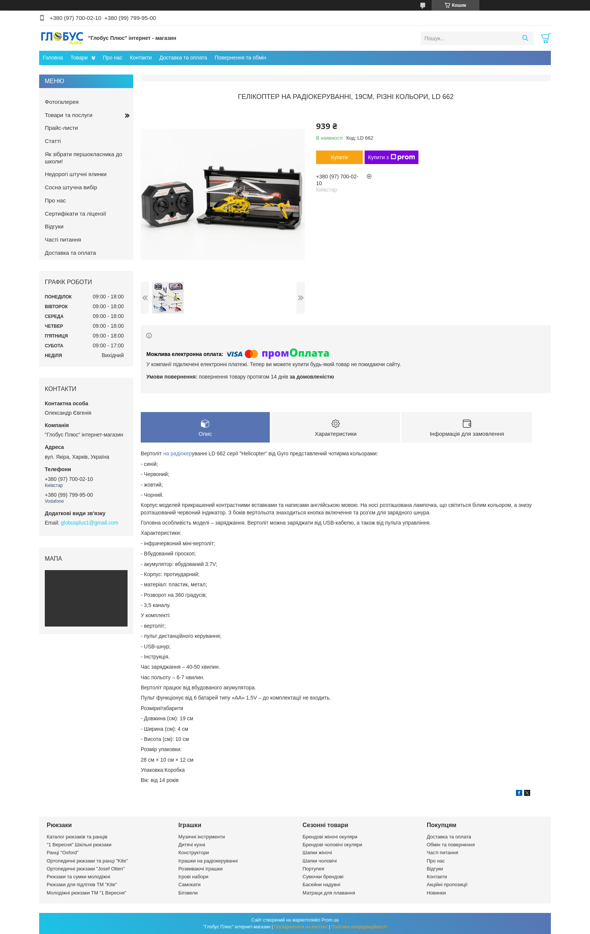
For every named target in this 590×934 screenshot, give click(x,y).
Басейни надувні (321, 884)
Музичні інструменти (201, 837)
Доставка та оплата (183, 58)
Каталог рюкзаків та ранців (77, 837)
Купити (339, 157)
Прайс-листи (61, 128)
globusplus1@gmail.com (90, 523)
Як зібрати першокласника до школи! (83, 157)
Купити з (391, 157)
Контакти (141, 58)
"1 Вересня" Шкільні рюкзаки (79, 844)
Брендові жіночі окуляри (330, 837)
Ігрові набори (193, 876)
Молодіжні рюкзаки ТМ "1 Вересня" (86, 893)
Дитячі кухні (191, 844)
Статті (53, 141)
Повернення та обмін (240, 58)
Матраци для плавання (329, 893)
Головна (53, 58)
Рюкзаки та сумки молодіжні (78, 876)
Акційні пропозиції (447, 884)
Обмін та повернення (451, 844)
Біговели (188, 893)
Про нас (112, 58)
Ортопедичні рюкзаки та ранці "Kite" (87, 861)
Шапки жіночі (317, 852)
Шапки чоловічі (320, 861)
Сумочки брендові (323, 876)
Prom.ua (330, 920)
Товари (79, 58)
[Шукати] (525, 38)
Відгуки (54, 226)
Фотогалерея (62, 102)
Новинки (436, 893)
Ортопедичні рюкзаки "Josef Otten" (86, 869)
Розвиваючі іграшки (200, 869)
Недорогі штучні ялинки (75, 174)
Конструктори (193, 852)
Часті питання (63, 239)
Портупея (313, 869)
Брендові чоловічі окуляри (332, 844)
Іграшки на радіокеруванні (208, 861)
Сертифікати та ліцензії (75, 213)
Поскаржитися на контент (300, 926)
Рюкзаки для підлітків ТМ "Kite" (82, 884)
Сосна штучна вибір (71, 187)
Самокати (189, 884)
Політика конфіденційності (359, 926)
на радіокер (177, 453)
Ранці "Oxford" (63, 852)
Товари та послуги (69, 115)
